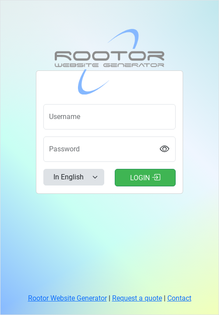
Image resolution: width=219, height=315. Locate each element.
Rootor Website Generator (67, 298)
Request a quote (137, 298)
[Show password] (165, 149)
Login (145, 177)
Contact (179, 298)
